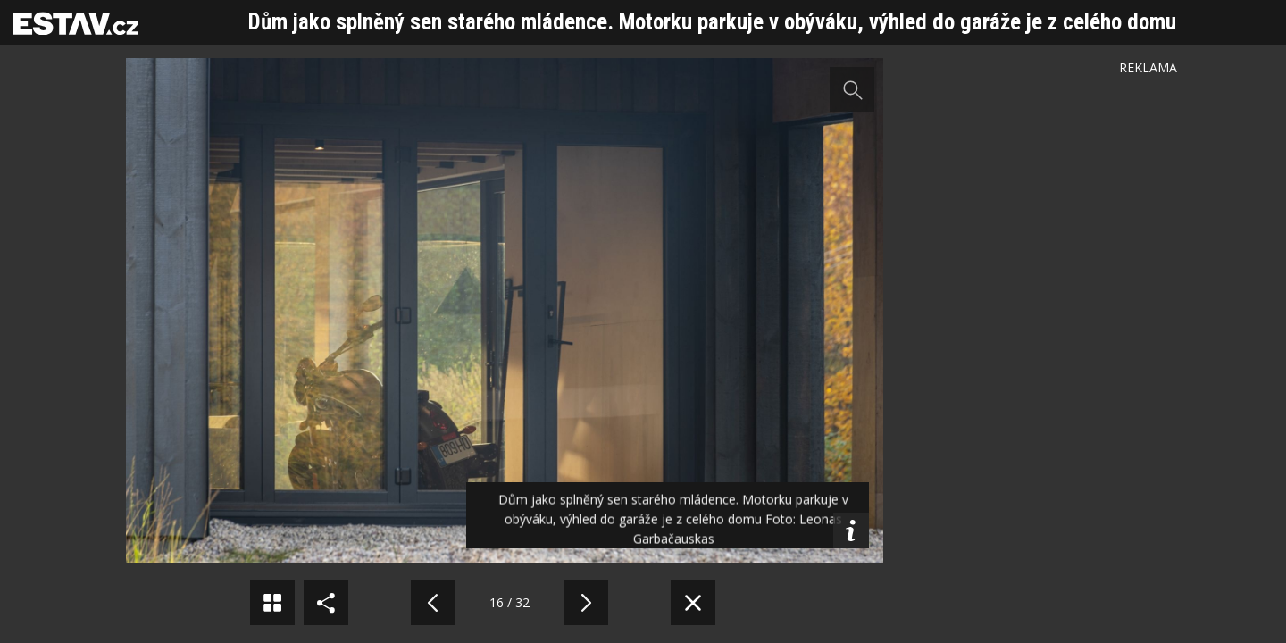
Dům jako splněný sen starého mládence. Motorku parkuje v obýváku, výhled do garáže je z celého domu (712, 22)
